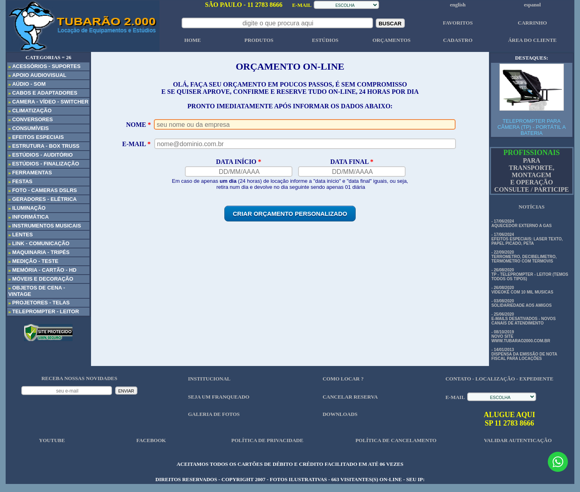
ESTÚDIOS (325, 40)
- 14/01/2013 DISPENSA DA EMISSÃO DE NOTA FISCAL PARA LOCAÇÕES (524, 354)
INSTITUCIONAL (209, 379)
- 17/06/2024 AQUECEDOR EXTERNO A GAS (521, 223)
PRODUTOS (258, 40)
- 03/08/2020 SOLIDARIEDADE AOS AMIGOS (521, 303)
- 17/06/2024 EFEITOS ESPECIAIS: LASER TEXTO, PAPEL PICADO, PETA (527, 239)
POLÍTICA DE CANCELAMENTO (395, 440)
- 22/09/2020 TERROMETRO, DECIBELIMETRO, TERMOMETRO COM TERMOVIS (524, 256)
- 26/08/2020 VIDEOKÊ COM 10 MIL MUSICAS (522, 289)
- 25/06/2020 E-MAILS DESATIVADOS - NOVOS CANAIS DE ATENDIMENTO (523, 318)
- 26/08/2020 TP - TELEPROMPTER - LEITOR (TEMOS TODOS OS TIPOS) (529, 274)
